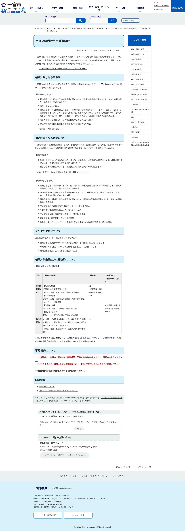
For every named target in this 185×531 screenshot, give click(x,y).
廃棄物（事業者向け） (139, 94)
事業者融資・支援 (137, 54)
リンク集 (83, 476)
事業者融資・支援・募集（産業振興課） (88, 29)
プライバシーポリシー (99, 476)
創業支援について (47, 387)
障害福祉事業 (136, 74)
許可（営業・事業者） (139, 99)
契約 (133, 117)
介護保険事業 (136, 69)
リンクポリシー (119, 476)
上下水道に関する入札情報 (140, 111)
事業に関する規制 (137, 84)
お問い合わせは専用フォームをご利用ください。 (66, 455)
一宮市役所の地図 (49, 515)
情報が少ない (99, 422)
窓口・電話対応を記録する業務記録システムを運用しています (79, 498)
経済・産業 (135, 132)
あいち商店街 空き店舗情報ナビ (59, 391)
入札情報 (134, 105)
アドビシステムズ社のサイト (111, 398)
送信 (79, 429)
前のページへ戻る (123, 467)
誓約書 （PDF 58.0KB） (50, 129)
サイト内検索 (50, 17)
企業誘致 (134, 127)
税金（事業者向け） (138, 79)
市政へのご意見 (78, 515)
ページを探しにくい (81, 422)
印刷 (117, 50)
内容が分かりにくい (61, 422)
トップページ (51, 29)
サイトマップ (158, 2)
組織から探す (129, 20)
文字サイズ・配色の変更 (161, 6)
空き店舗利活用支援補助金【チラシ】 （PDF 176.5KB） (64, 69)
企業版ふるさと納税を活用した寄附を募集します (140, 143)
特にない (45, 422)
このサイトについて (67, 476)
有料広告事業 (136, 59)
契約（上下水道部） (138, 122)
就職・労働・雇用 (137, 49)
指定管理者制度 (137, 64)
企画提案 (134, 137)
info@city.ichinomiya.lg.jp (51, 502)
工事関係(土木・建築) (139, 89)
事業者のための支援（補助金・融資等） (122, 29)
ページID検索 (95, 17)
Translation (158, 9)
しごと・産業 (64, 29)
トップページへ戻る (143, 467)
